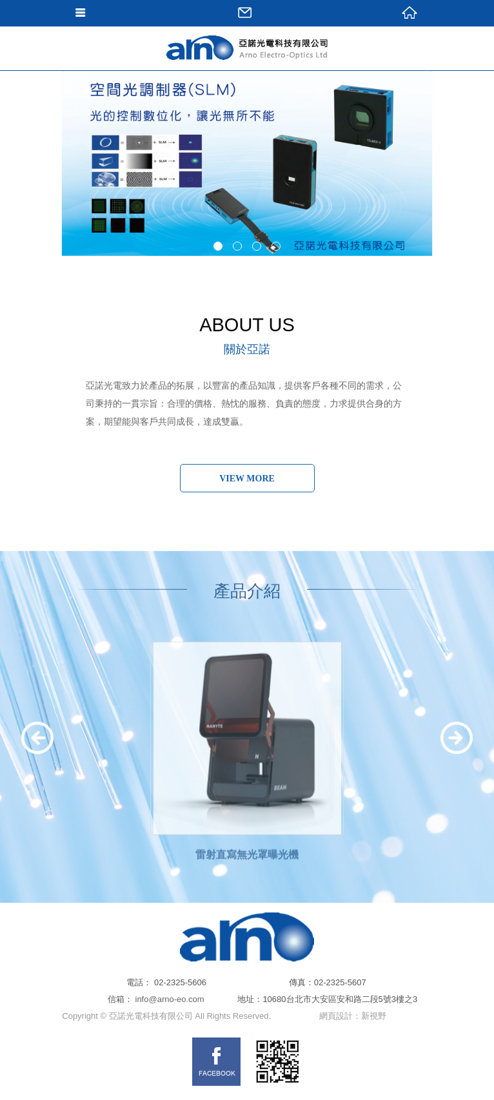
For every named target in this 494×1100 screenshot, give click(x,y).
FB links (216, 1061)
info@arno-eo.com (169, 999)
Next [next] (456, 738)
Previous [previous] (37, 738)
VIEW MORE (247, 478)
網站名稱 (247, 74)
